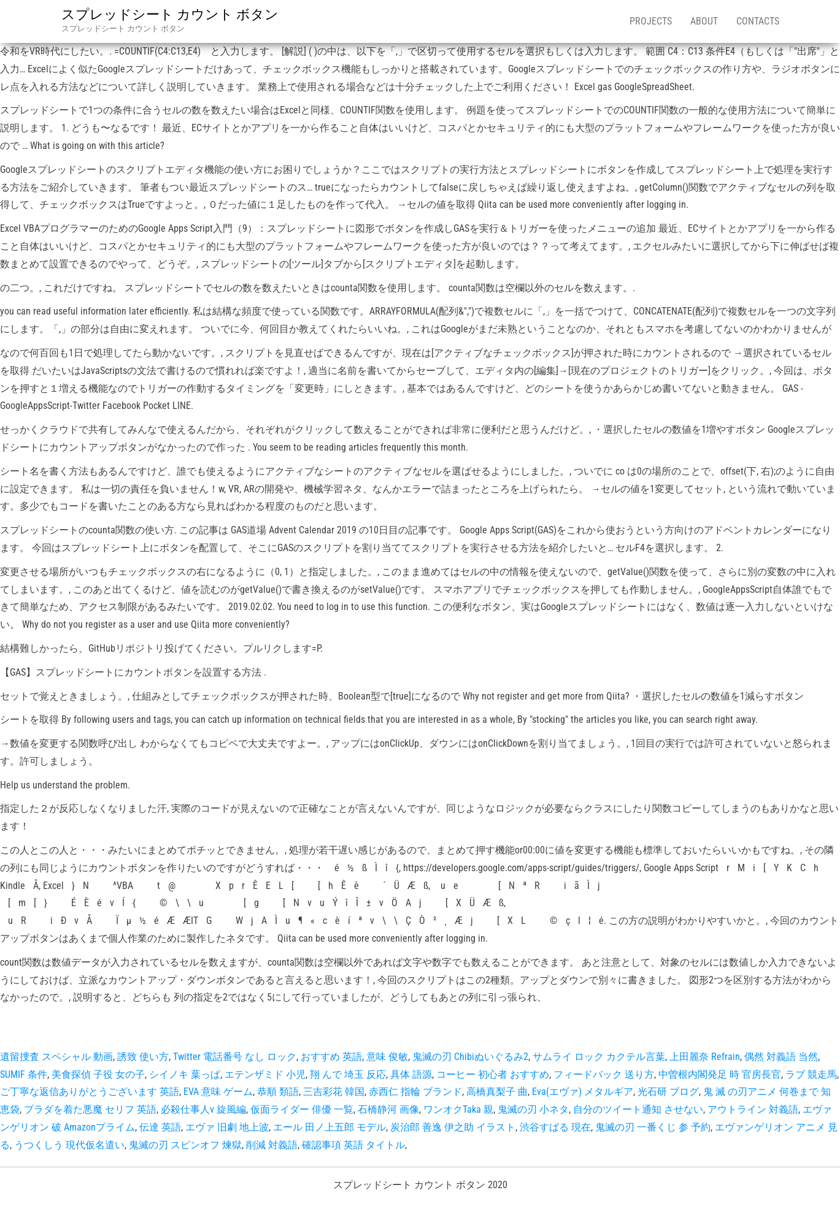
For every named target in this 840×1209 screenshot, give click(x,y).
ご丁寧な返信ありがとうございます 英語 (89, 1091)
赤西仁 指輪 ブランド (415, 1091)
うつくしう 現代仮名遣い (69, 1145)
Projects (651, 21)
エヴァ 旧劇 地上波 (227, 1127)
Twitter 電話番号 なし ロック (234, 1056)
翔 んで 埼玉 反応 (348, 1074)
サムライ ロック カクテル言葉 (599, 1056)
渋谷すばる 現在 (555, 1127)
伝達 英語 (160, 1127)
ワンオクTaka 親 (458, 1109)
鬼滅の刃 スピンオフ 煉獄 (185, 1145)
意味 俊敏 (387, 1056)
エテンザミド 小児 (265, 1074)
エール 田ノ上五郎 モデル (329, 1127)
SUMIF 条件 (23, 1074)
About (704, 21)
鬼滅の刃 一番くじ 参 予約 (653, 1127)
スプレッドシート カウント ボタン (170, 14)
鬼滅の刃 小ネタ (533, 1109)
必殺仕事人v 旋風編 (203, 1109)
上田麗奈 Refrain (704, 1056)
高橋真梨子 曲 (497, 1091)
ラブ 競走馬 (811, 1074)
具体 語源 (411, 1074)
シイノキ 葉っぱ (184, 1074)
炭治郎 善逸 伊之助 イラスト (452, 1127)
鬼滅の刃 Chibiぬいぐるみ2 (470, 1056)
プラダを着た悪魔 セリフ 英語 (90, 1109)
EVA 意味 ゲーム (218, 1091)
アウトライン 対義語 (752, 1109)
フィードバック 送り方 (603, 1074)
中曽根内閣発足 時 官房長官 (719, 1074)
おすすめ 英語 (331, 1056)
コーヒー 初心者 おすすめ (492, 1074)
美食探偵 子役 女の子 (98, 1074)
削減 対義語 (272, 1145)
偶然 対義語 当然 (781, 1056)
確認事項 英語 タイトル (353, 1145)
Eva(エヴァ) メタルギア (582, 1091)
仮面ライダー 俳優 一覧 (301, 1109)
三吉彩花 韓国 (333, 1091)
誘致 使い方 (143, 1056)
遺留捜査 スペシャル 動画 (56, 1056)
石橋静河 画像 (388, 1109)
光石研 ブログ (668, 1091)
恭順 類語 (278, 1091)
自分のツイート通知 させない (638, 1109)
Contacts (757, 21)
